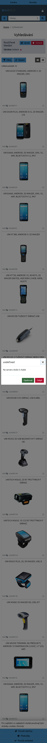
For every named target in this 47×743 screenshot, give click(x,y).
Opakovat (28, 380)
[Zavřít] (43, 362)
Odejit (39, 380)
